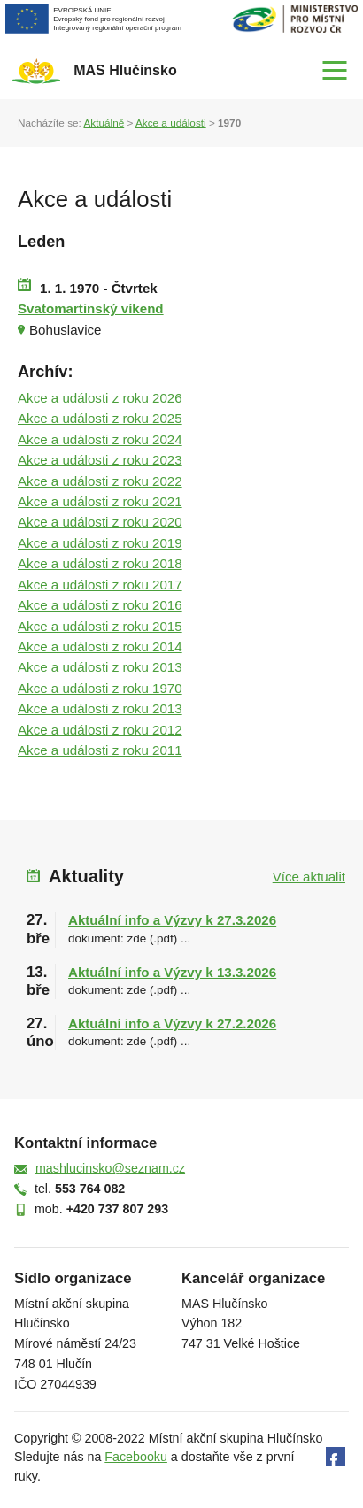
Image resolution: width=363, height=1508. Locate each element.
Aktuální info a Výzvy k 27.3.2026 (172, 919)
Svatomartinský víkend (91, 308)
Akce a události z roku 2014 (100, 646)
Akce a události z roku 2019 (100, 542)
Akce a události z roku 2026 (100, 397)
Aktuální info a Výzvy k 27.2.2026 (172, 1023)
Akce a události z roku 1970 (100, 688)
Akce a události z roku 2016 (100, 604)
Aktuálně (103, 122)
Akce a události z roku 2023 (100, 459)
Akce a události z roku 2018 (100, 563)
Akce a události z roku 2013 (100, 666)
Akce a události (170, 122)
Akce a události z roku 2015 (100, 626)
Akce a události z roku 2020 (100, 521)
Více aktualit (309, 876)
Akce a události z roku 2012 (100, 729)
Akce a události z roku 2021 (100, 501)
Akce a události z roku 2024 (100, 439)
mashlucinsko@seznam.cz (110, 1168)
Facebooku (135, 1457)
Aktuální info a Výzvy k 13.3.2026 (172, 972)
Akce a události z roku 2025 (100, 418)
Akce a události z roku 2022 (100, 481)
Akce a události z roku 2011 (100, 750)
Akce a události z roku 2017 (100, 584)
